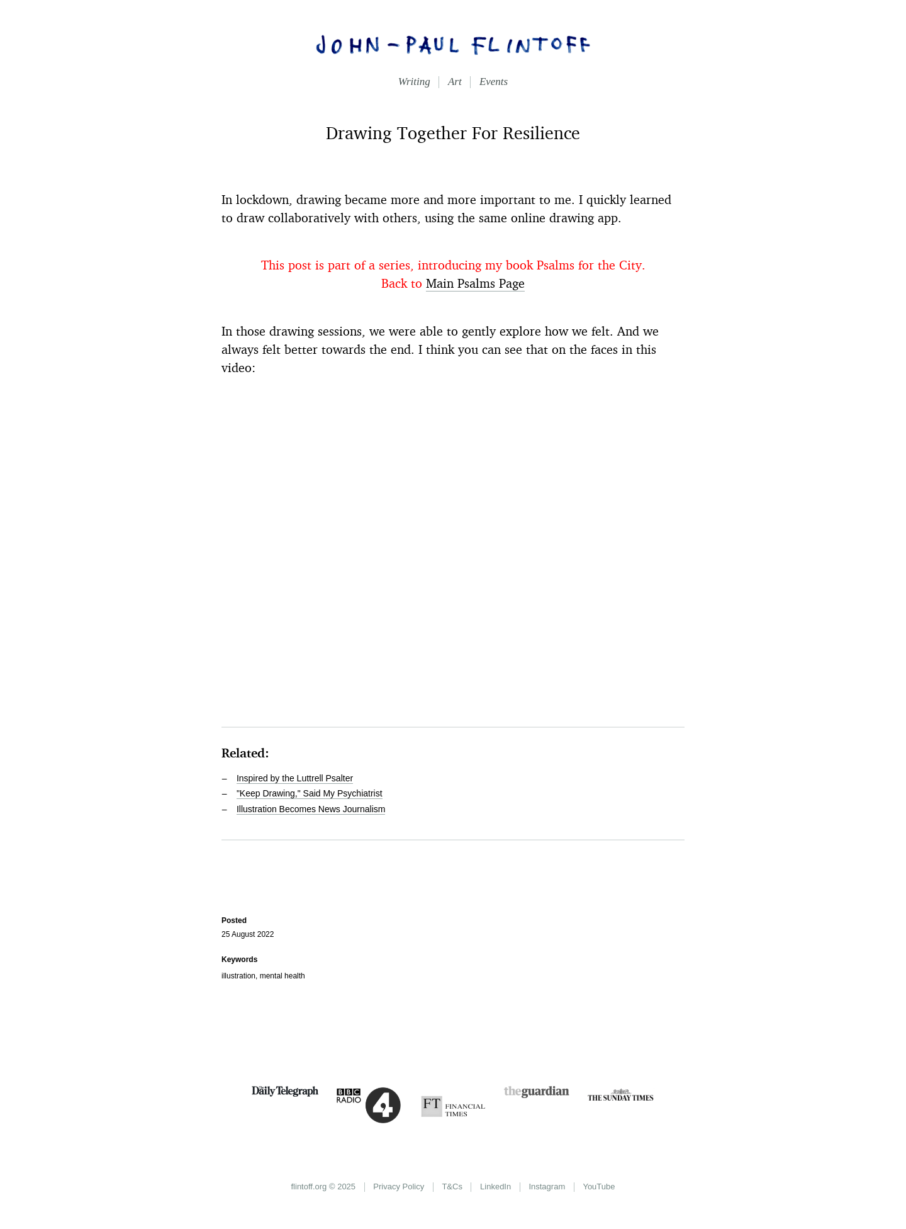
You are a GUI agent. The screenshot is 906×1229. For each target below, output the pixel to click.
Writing (414, 82)
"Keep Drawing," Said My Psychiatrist (310, 793)
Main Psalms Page (475, 283)
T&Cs (452, 1186)
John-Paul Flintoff (453, 44)
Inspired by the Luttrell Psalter (295, 778)
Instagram (546, 1186)
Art (455, 82)
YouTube (599, 1186)
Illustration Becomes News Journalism (311, 809)
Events (493, 82)
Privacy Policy (398, 1186)
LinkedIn (495, 1186)
